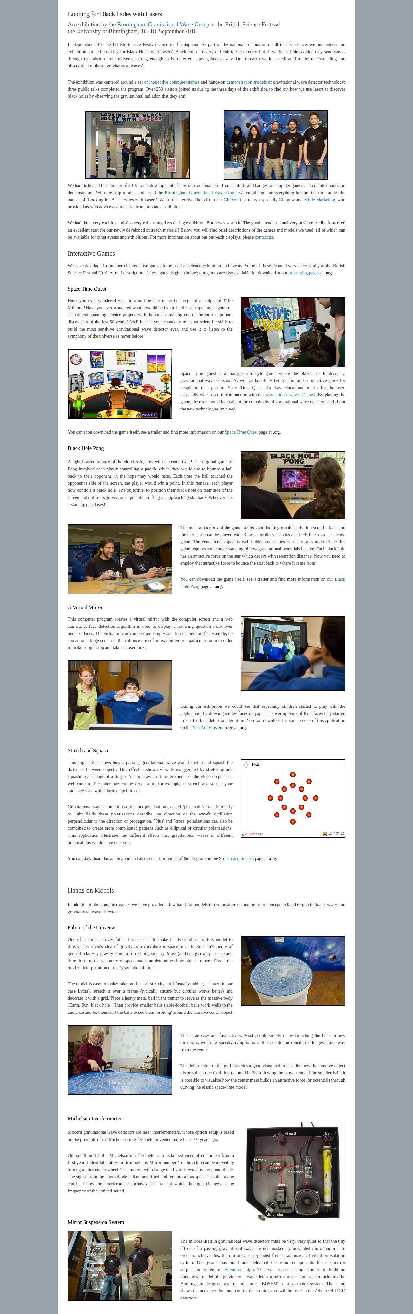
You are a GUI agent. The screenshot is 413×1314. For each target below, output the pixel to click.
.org (328, 273)
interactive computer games (174, 82)
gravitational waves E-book (290, 394)
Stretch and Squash (236, 858)
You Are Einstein (208, 727)
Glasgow (287, 199)
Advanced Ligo (239, 1269)
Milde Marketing (319, 199)
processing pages (303, 273)
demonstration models (247, 82)
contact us (264, 237)
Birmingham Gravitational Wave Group (163, 24)
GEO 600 (232, 199)
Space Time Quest (241, 432)
